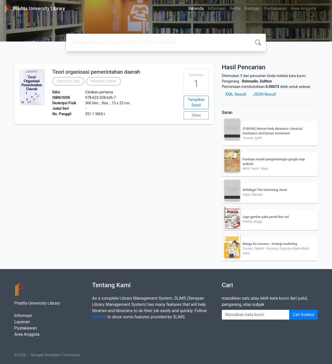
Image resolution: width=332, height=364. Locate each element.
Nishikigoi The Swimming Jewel (265, 190)
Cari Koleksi (303, 314)
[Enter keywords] (255, 315)
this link (99, 316)
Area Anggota (303, 8)
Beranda (196, 8)
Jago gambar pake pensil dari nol (266, 217)
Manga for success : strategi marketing (270, 244)
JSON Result (264, 94)
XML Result (235, 94)
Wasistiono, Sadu (68, 81)
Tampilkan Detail (196, 102)
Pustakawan (275, 8)
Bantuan (252, 8)
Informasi (216, 8)
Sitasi (196, 115)
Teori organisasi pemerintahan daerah (96, 72)
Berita (235, 8)
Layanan (22, 321)
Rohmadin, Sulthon (103, 81)
